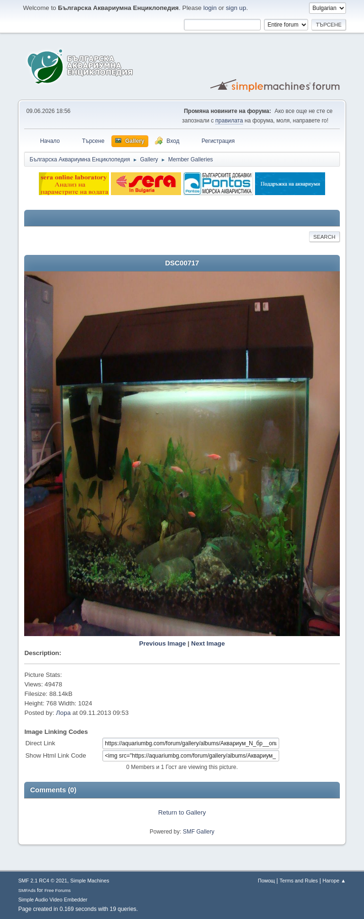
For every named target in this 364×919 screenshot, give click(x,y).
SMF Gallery (199, 831)
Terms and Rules (299, 880)
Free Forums (58, 890)
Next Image (208, 643)
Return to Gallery (182, 812)
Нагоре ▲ (334, 880)
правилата (229, 120)
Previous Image (162, 643)
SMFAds (27, 890)
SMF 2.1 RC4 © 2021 (42, 880)
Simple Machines (89, 880)
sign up (236, 7)
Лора (63, 712)
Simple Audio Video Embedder (52, 899)
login (210, 7)
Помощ (266, 880)
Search (324, 237)
